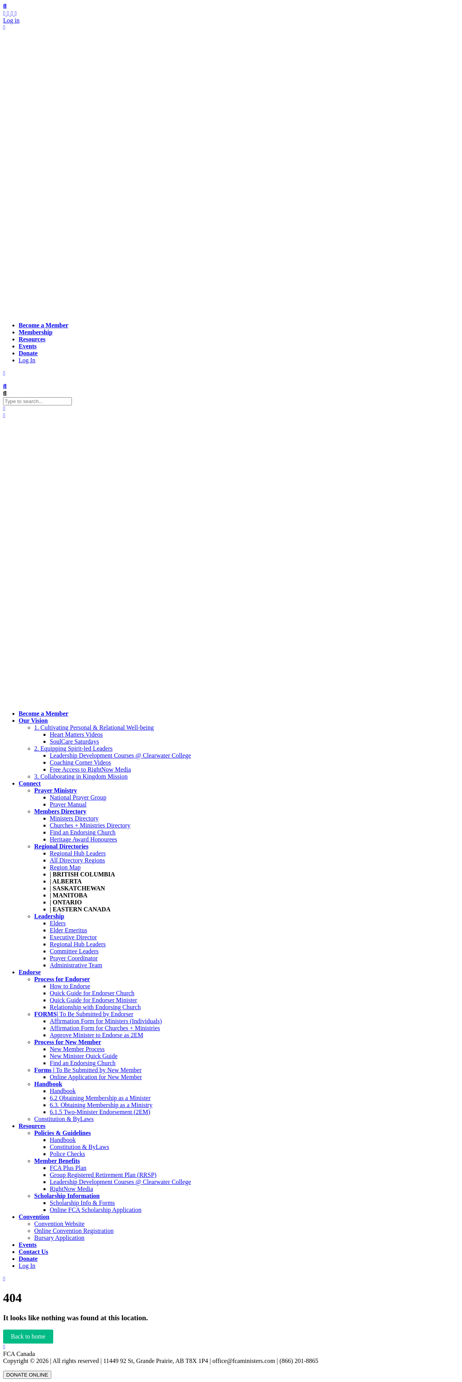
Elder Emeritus (68, 930)
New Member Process (77, 1049)
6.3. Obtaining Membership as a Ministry (101, 1105)
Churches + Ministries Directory (90, 825)
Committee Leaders (74, 951)
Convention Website (59, 1223)
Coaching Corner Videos (80, 762)
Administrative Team (76, 965)
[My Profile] (9, 13)
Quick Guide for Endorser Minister (93, 1000)
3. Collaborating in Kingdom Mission (80, 776)
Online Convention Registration (73, 1230)
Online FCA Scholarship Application (95, 1209)
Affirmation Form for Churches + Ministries (105, 1028)
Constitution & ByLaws (64, 1119)
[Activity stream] (5, 13)
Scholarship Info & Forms (82, 1202)
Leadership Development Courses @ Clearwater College (120, 755)
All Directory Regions (77, 860)
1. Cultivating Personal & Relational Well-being (94, 727)
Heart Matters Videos (76, 734)
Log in (11, 20)
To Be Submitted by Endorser (83, 1014)
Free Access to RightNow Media (90, 769)
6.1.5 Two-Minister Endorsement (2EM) (100, 1112)
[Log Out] (4, 27)
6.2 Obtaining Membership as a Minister (100, 1098)
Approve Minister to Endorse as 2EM (96, 1035)
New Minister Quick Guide (84, 1056)
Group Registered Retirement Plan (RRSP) (103, 1175)
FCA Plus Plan (68, 1168)
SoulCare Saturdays (74, 741)
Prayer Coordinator (74, 958)
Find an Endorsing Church (82, 832)
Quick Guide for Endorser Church (92, 993)
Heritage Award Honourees (83, 839)
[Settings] (16, 13)
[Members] (13, 13)
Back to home (28, 1336)
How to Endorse (70, 986)
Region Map (65, 867)
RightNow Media (71, 1189)
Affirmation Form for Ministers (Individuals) (106, 1021)
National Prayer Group (78, 797)
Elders (58, 923)
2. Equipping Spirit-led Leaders (73, 748)
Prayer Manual (68, 804)
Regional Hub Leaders (78, 853)
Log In (27, 360)
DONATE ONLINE (27, 1375)
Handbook (63, 1091)
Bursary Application (59, 1237)
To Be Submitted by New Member (87, 1070)
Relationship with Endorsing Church (95, 1007)
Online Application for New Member (96, 1077)
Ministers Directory (74, 818)
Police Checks (67, 1154)
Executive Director (73, 937)
